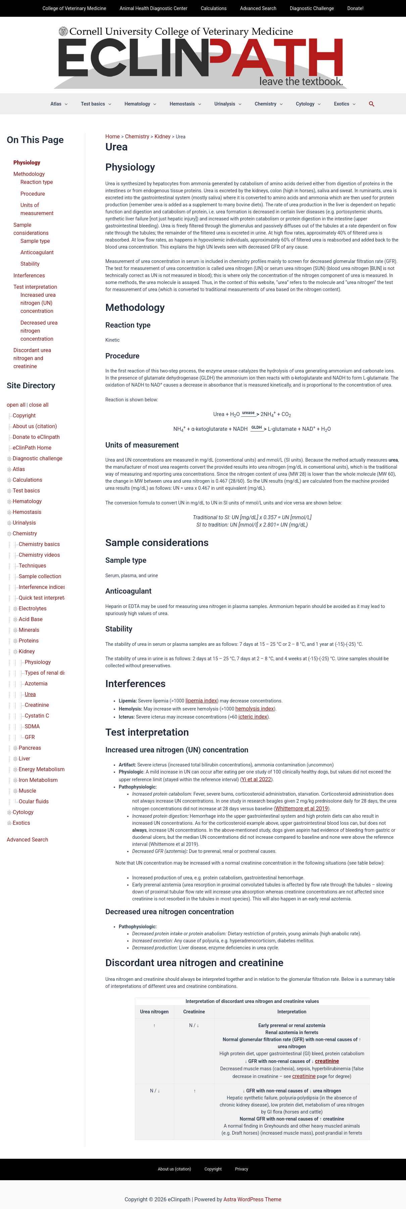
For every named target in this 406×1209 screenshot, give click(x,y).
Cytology (22, 725)
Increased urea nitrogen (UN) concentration (35, 281)
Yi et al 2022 (254, 775)
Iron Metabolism (36, 696)
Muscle (26, 706)
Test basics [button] (106, 104)
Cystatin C (35, 640)
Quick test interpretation (44, 537)
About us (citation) (32, 387)
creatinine (327, 1054)
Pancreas (28, 668)
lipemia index (199, 699)
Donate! (345, 8)
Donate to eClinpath (33, 396)
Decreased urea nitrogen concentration (36, 306)
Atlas (18, 424)
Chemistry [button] (262, 104)
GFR (29, 659)
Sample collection (37, 518)
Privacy (232, 1161)
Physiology (25, 162)
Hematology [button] (146, 104)
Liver (24, 678)
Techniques (31, 509)
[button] (78, 104)
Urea (30, 621)
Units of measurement (34, 204)
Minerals (28, 565)
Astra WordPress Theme (252, 1190)
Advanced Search (256, 8)
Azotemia (35, 612)
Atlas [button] (73, 104)
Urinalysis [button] (225, 104)
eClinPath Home (30, 406)
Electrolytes (31, 546)
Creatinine (35, 631)
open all (15, 368)
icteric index (251, 713)
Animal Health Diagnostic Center (159, 8)
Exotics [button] (330, 104)
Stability (28, 246)
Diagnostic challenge (34, 415)
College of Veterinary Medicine (84, 8)
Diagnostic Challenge (306, 8)
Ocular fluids (32, 715)
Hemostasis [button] (187, 104)
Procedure (31, 190)
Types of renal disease (48, 603)
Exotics (20, 734)
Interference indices (39, 528)
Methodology (27, 172)
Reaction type (34, 179)
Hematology (25, 453)
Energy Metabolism (39, 687)
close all (35, 368)
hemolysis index (252, 706)
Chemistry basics (37, 490)
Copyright (23, 378)
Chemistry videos (37, 499)
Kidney (26, 584)
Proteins (27, 575)
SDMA (31, 650)
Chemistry (23, 481)
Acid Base (29, 556)
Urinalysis (23, 471)
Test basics (25, 443)
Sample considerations (37, 218)
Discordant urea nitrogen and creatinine (37, 327)
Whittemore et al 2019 (298, 803)
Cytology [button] (298, 104)
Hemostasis (25, 462)
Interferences (27, 257)
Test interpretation (32, 267)
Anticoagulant (35, 236)
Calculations (216, 8)
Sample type (33, 225)
